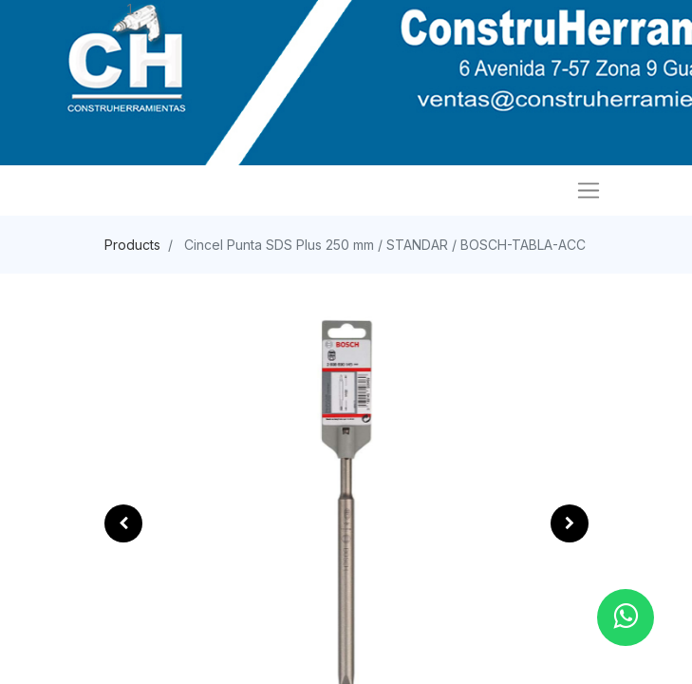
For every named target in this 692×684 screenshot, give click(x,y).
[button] (123, 523)
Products (132, 245)
